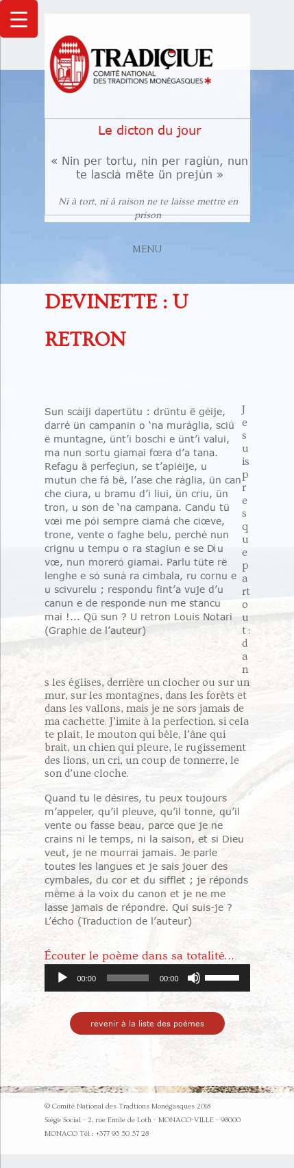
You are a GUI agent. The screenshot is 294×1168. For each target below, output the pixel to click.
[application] (147, 978)
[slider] (128, 977)
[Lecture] (62, 978)
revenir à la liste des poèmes (147, 1023)
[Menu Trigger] (19, 19)
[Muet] (194, 978)
